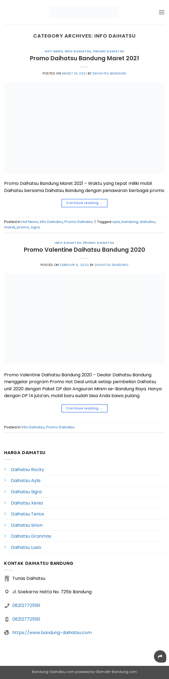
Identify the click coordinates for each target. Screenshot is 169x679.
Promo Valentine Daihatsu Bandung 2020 (84, 249)
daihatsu (147, 221)
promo (23, 227)
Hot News (54, 51)
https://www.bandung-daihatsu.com (52, 632)
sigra (35, 227)
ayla (116, 221)
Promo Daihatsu (108, 51)
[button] (161, 12)
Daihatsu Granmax (31, 536)
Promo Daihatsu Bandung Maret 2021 (84, 58)
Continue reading (84, 202)
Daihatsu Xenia (27, 503)
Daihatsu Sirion (27, 525)
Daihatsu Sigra (26, 492)
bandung (130, 221)
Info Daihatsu (78, 51)
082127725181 (26, 605)
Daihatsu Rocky (27, 469)
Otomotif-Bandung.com (116, 671)
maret (9, 227)
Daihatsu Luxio (26, 547)
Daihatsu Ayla (25, 480)
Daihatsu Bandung (109, 73)
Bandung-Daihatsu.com (53, 671)
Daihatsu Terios (27, 514)
